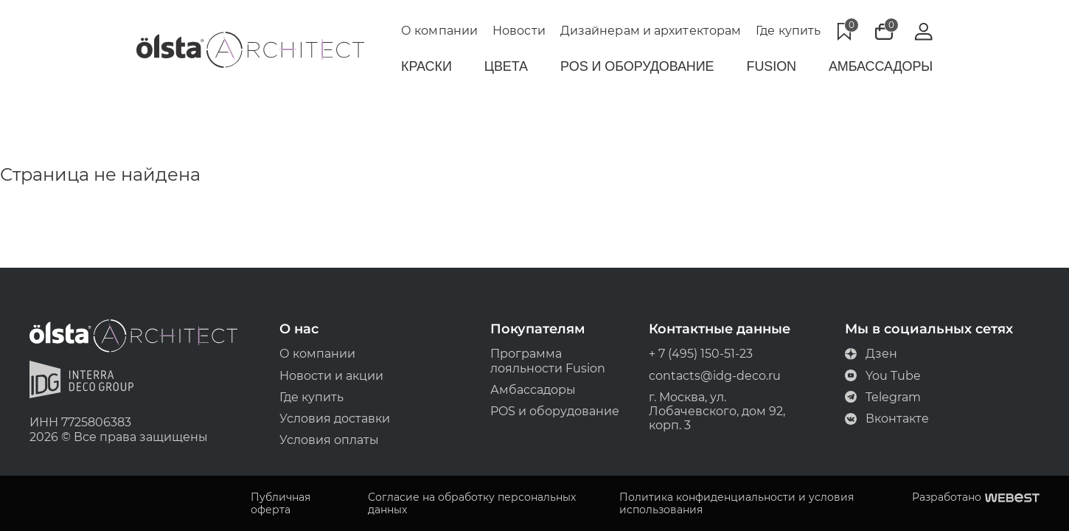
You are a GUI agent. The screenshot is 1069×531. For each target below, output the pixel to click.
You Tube (883, 376)
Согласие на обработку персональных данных (472, 503)
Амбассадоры (881, 66)
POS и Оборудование (637, 66)
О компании (439, 31)
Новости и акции (331, 376)
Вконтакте (887, 419)
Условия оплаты (329, 440)
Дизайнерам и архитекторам (651, 31)
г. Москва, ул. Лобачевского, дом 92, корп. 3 (717, 411)
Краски (426, 66)
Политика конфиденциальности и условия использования (736, 503)
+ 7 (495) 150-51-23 (701, 354)
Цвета (506, 66)
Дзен (871, 354)
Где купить (788, 31)
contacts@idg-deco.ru (715, 376)
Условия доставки (334, 419)
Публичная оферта (280, 503)
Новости (519, 31)
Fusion (771, 66)
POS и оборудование (555, 411)
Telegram (883, 397)
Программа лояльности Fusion (548, 361)
